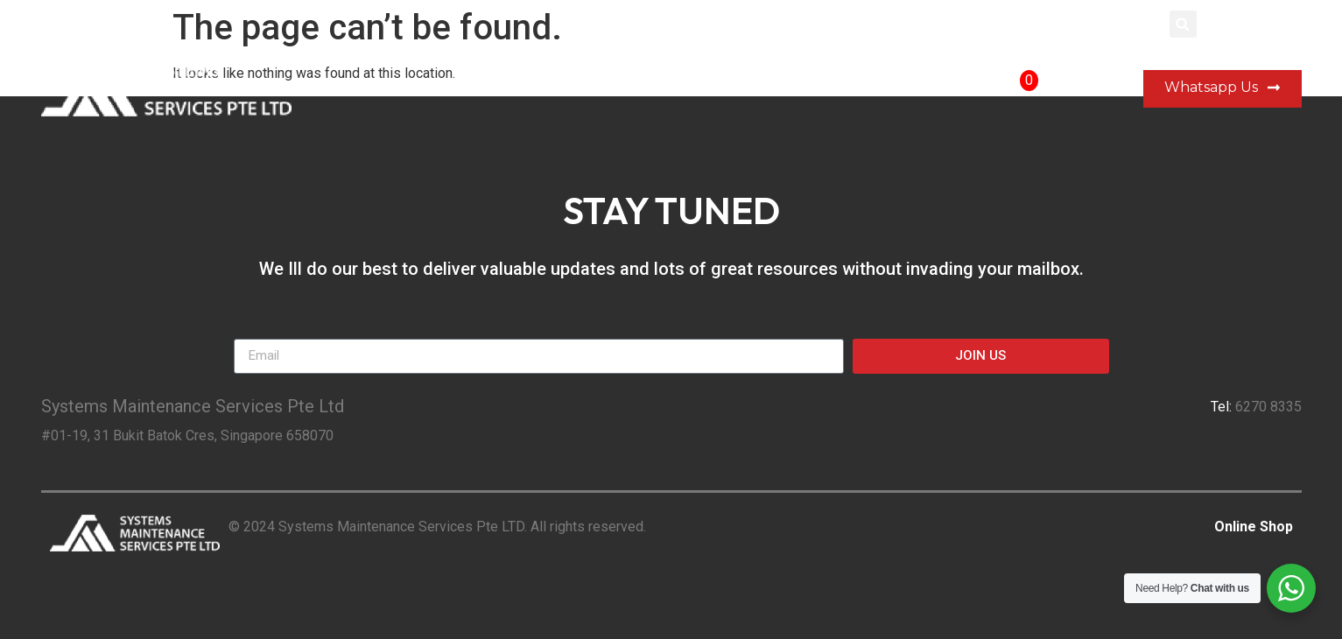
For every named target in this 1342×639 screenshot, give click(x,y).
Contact (857, 89)
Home (464, 89)
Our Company (656, 89)
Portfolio (766, 89)
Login (1135, 24)
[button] (1183, 24)
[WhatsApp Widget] (1291, 588)
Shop (935, 89)
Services (548, 89)
